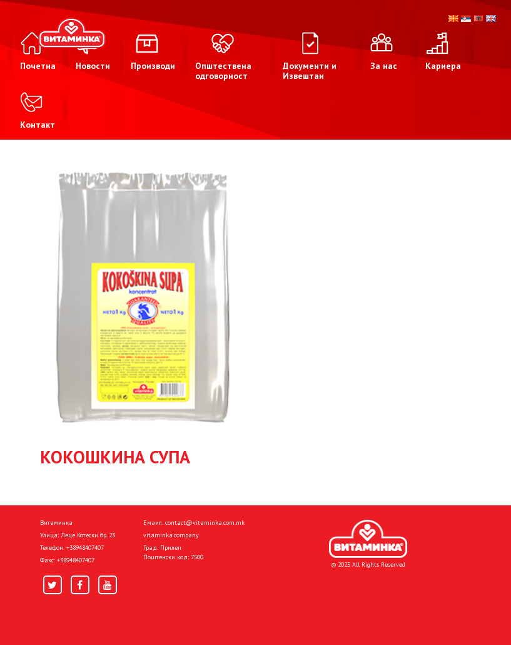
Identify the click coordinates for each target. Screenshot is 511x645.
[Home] (368, 539)
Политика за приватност (93, 615)
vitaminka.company (171, 535)
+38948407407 (85, 548)
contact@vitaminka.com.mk (205, 523)
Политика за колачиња (205, 615)
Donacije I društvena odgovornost (336, 615)
